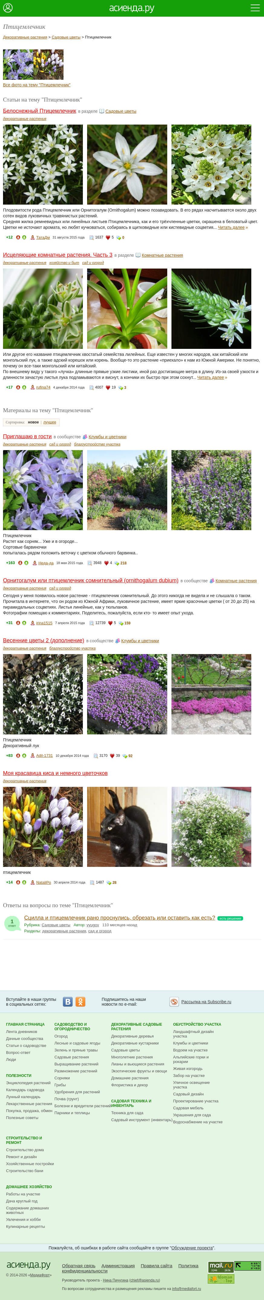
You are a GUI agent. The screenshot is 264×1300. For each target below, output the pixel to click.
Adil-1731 (44, 755)
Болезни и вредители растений (82, 1106)
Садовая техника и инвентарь (131, 1103)
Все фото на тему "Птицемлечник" (36, 84)
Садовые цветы (66, 37)
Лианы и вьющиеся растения (137, 1064)
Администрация (118, 1265)
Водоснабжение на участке (198, 1122)
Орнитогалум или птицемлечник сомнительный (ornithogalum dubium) (90, 580)
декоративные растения (24, 119)
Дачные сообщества (24, 1038)
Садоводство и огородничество (72, 1026)
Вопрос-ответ (18, 1052)
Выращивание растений (76, 1064)
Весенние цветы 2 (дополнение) (43, 640)
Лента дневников (21, 1031)
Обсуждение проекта (192, 1247)
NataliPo (43, 882)
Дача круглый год (21, 1201)
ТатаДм (43, 237)
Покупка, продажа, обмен (29, 1110)
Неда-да (46, 563)
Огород (61, 1036)
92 (130, 756)
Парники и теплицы (72, 1113)
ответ (12, 921)
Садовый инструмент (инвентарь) (142, 1120)
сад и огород (93, 263)
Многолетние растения (132, 1057)
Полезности (18, 1076)
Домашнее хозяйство (29, 1187)
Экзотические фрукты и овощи (139, 1071)
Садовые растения (71, 1057)
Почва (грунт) (66, 1099)
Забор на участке (189, 1075)
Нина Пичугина (115, 1280)
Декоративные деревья (132, 1036)
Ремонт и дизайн (21, 1157)
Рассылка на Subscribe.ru (206, 1001)
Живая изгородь (187, 1068)
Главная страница (25, 1024)
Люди (11, 1059)
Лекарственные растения (29, 1103)
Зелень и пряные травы (76, 1050)
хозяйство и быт (64, 263)
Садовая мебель (188, 1108)
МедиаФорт (40, 1275)
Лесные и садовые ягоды (77, 1043)
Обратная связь (79, 1265)
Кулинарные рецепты (25, 1226)
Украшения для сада (192, 1115)
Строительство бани (24, 1170)
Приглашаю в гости (27, 436)
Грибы (60, 1085)
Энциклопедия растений (28, 1083)
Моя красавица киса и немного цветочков (55, 773)
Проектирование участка (195, 1101)
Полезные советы (22, 1117)
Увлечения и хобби (23, 1219)
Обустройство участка (197, 1024)
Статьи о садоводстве (26, 1045)
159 (128, 623)
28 (114, 883)
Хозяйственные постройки (30, 1163)
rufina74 (43, 387)
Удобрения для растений (77, 1092)
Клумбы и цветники (107, 436)
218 (123, 563)
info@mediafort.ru (186, 1289)
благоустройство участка (97, 444)
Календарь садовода (25, 1090)
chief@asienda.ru (145, 1280)
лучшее (49, 422)
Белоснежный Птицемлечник (39, 111)
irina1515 (44, 623)
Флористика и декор (129, 1085)
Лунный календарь (23, 1096)
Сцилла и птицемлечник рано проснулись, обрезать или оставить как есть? (119, 918)
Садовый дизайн (188, 1094)
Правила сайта (156, 1265)
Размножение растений (75, 1071)
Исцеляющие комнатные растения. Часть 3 (57, 255)
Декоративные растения (25, 37)
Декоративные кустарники (135, 1043)
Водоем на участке (190, 1050)
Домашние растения (130, 1078)
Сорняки (62, 1078)
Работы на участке (23, 1194)
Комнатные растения (162, 255)
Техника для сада (127, 1113)
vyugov (92, 925)
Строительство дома (25, 1150)
